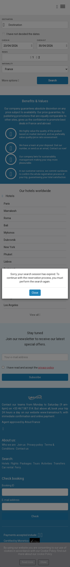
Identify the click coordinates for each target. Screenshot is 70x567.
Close (35, 292)
